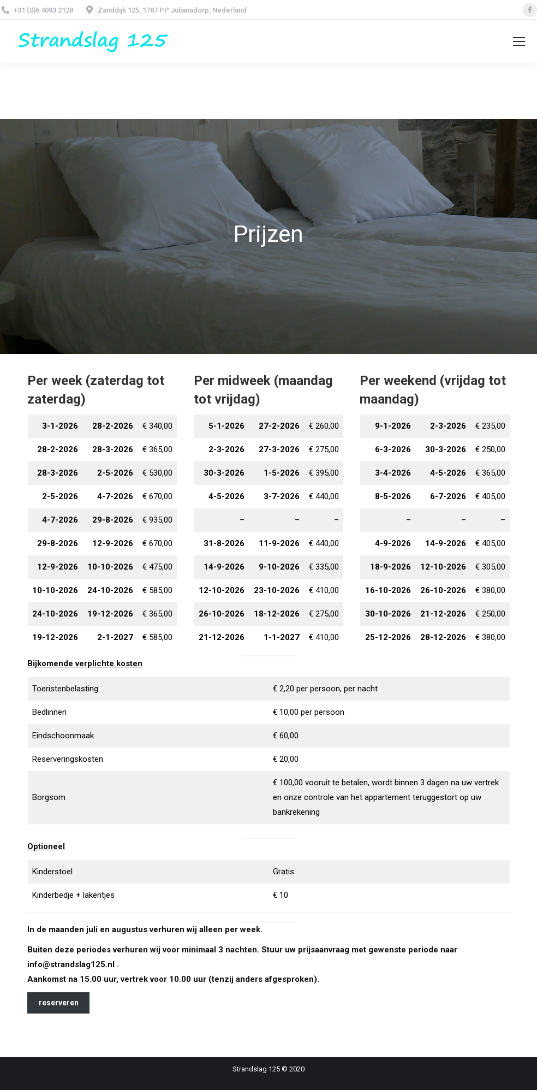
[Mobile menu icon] (519, 41)
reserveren (59, 1002)
